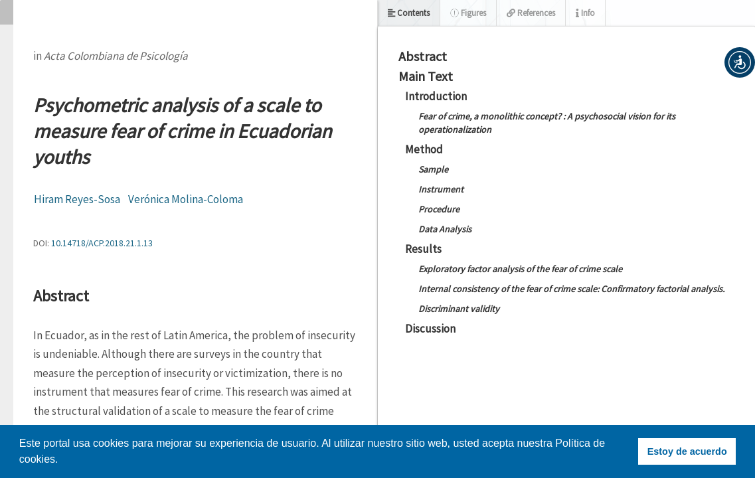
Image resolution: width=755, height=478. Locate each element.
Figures (468, 13)
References (531, 13)
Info (585, 13)
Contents (409, 13)
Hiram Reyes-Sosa (77, 199)
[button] (739, 62)
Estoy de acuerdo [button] (687, 451)
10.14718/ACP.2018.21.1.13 (102, 243)
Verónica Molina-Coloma (185, 199)
